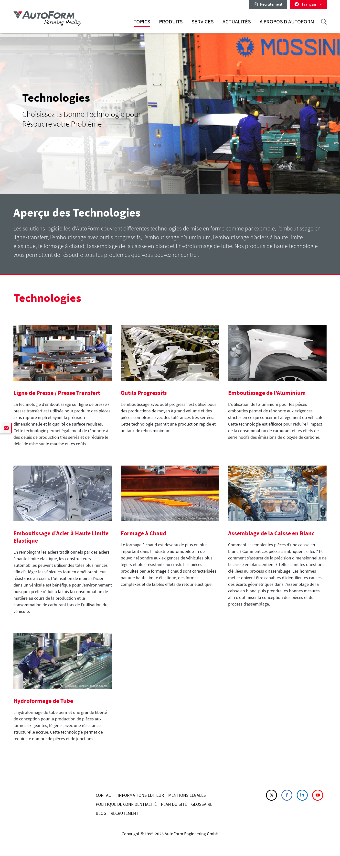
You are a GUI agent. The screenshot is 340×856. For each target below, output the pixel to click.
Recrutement (268, 4)
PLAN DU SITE (174, 804)
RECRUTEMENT (124, 813)
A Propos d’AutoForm (287, 21)
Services (202, 21)
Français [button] (308, 4)
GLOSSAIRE (201, 804)
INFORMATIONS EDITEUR (141, 795)
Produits (171, 21)
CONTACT (104, 795)
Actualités (237, 21)
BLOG (101, 813)
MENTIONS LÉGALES (187, 795)
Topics (142, 21)
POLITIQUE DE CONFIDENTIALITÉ (126, 804)
